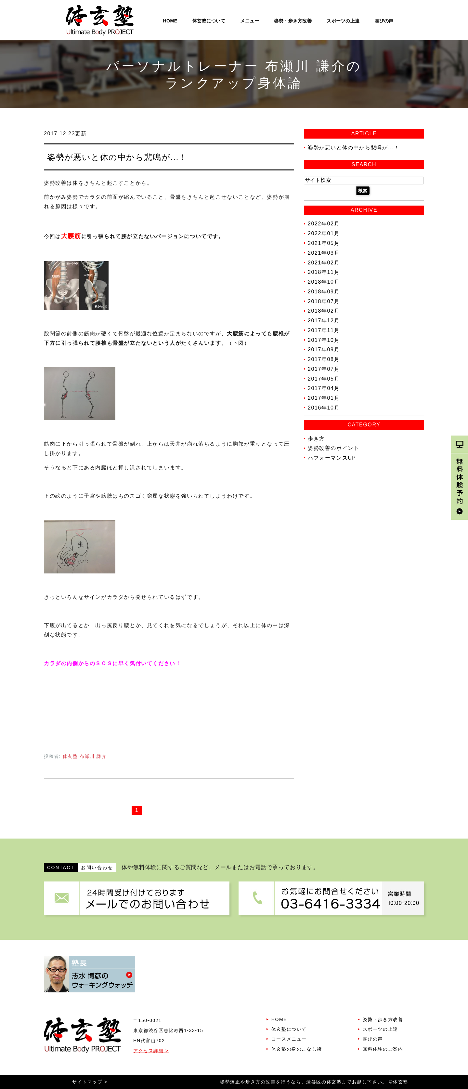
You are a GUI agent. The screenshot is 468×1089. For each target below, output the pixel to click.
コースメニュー (289, 1039)
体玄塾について (209, 20)
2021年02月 (324, 262)
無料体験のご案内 (383, 1049)
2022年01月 (324, 233)
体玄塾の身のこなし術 (296, 1049)
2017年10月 (324, 340)
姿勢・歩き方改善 (293, 20)
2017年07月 (324, 369)
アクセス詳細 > (151, 1050)
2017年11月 (324, 330)
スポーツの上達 (343, 20)
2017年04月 (324, 388)
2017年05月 (324, 378)
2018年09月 (324, 291)
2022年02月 (324, 223)
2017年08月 (324, 359)
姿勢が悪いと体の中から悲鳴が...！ (117, 157)
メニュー (249, 20)
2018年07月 (324, 301)
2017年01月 (324, 398)
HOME (170, 20)
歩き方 (316, 438)
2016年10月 (324, 407)
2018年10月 (324, 282)
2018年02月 (324, 311)
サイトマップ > (90, 1082)
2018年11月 (324, 272)
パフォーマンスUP (332, 458)
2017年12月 (324, 320)
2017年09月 (324, 349)
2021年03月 (324, 253)
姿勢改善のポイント (333, 448)
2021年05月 (324, 243)
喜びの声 (384, 20)
